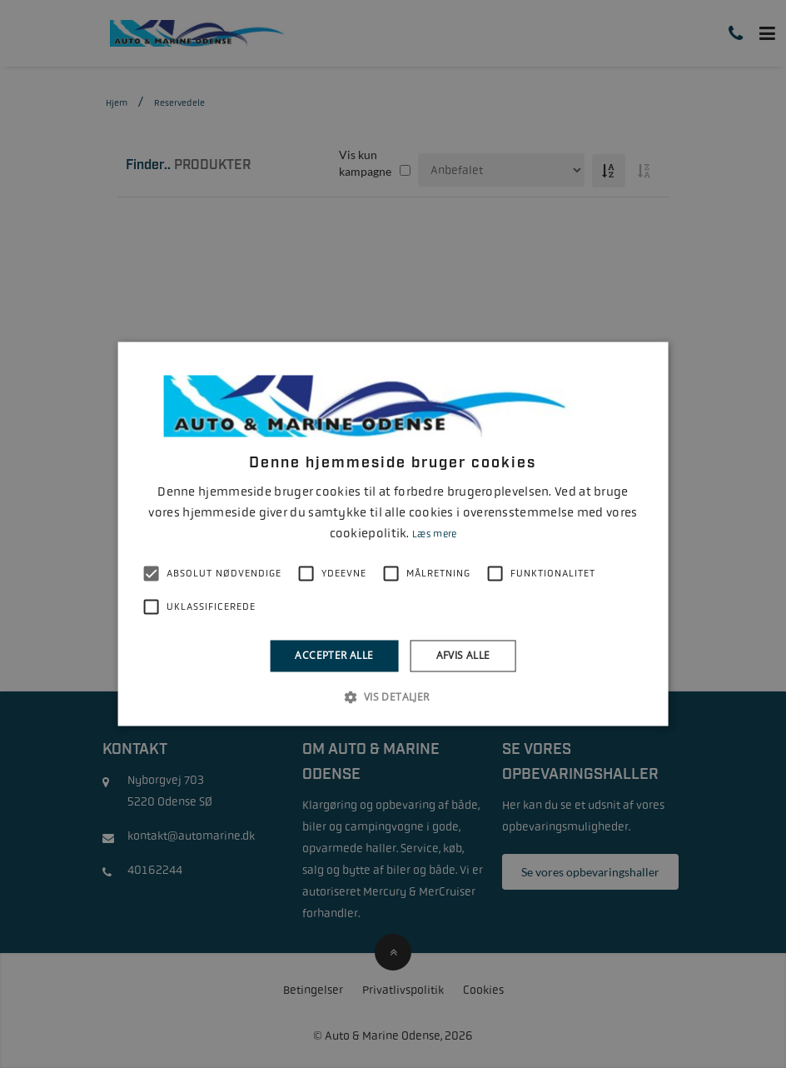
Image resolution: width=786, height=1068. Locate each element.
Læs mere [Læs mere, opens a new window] (434, 534)
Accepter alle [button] (334, 655)
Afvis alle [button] (463, 655)
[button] (392, 697)
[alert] (393, 534)
